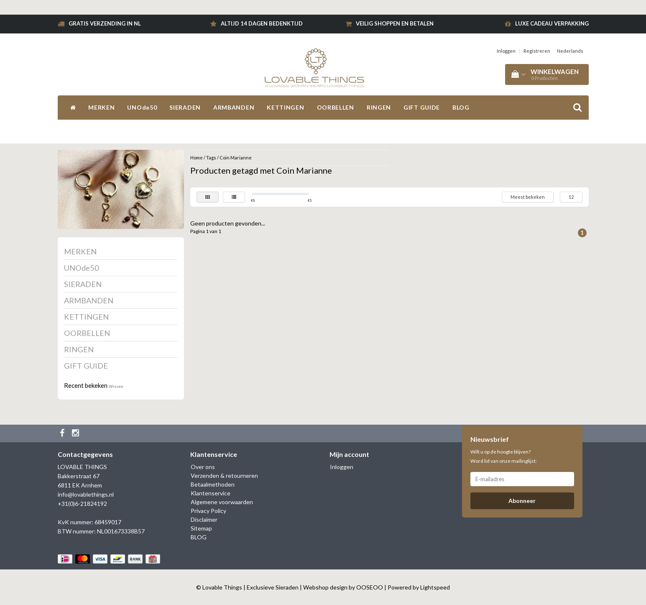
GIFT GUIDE (421, 107)
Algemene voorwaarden (222, 501)
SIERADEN (185, 107)
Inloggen (506, 51)
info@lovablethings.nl (86, 494)
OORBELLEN (335, 107)
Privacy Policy (208, 510)
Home (196, 157)
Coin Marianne (236, 157)
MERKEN (101, 107)
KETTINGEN (285, 107)
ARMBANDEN (233, 107)
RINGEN (379, 107)
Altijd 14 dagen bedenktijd (262, 23)
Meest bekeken (528, 197)
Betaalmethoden (213, 484)
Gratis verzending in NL (105, 23)
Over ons (203, 466)
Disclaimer (204, 519)
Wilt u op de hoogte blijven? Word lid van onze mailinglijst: (503, 456)
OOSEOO (369, 587)
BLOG (461, 107)
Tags (211, 157)
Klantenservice (210, 493)
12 (571, 197)
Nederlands (570, 51)
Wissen (116, 386)
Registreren (536, 51)
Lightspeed (435, 587)
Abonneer (522, 500)
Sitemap (201, 528)
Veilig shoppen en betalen (395, 23)
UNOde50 (142, 107)
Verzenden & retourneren (224, 475)
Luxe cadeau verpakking (552, 23)
